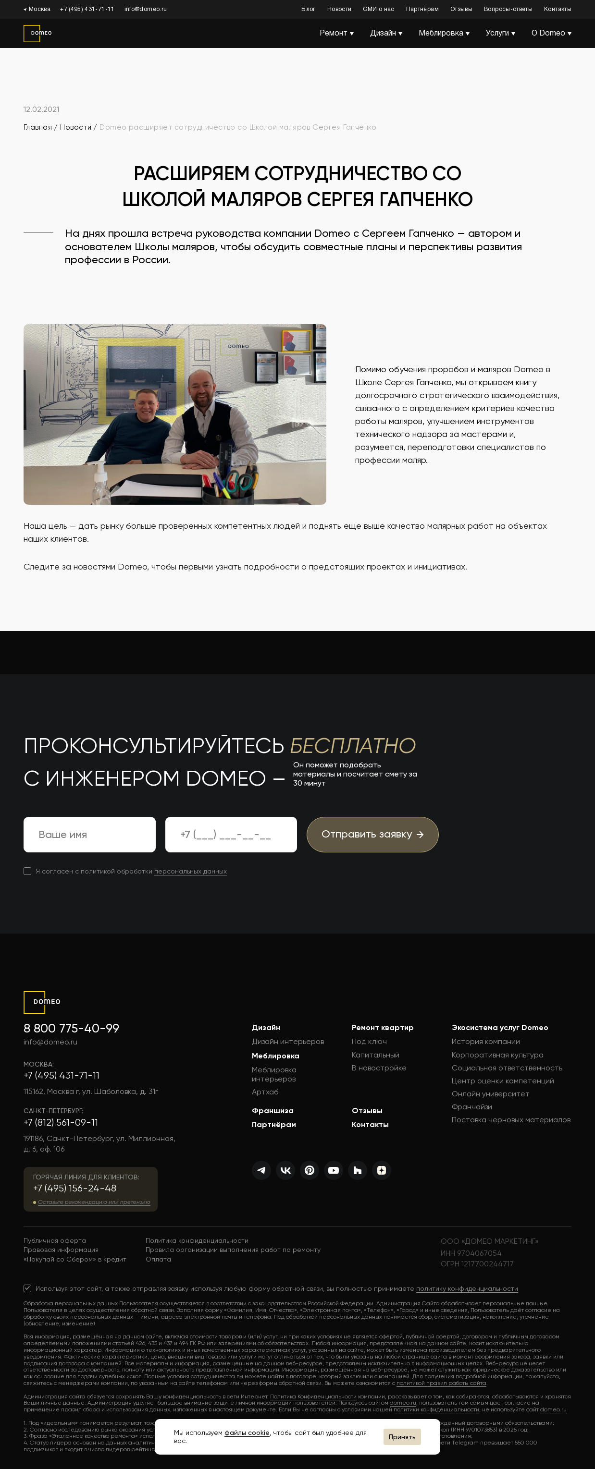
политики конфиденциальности (436, 1409)
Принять (402, 1437)
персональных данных (190, 871)
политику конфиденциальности (467, 1288)
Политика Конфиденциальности (313, 1396)
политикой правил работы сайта (441, 1383)
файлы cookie (247, 1432)
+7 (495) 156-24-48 (74, 1188)
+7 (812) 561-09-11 (61, 1122)
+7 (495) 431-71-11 (87, 9)
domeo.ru (403, 1402)
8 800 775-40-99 (71, 1028)
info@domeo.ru (145, 9)
